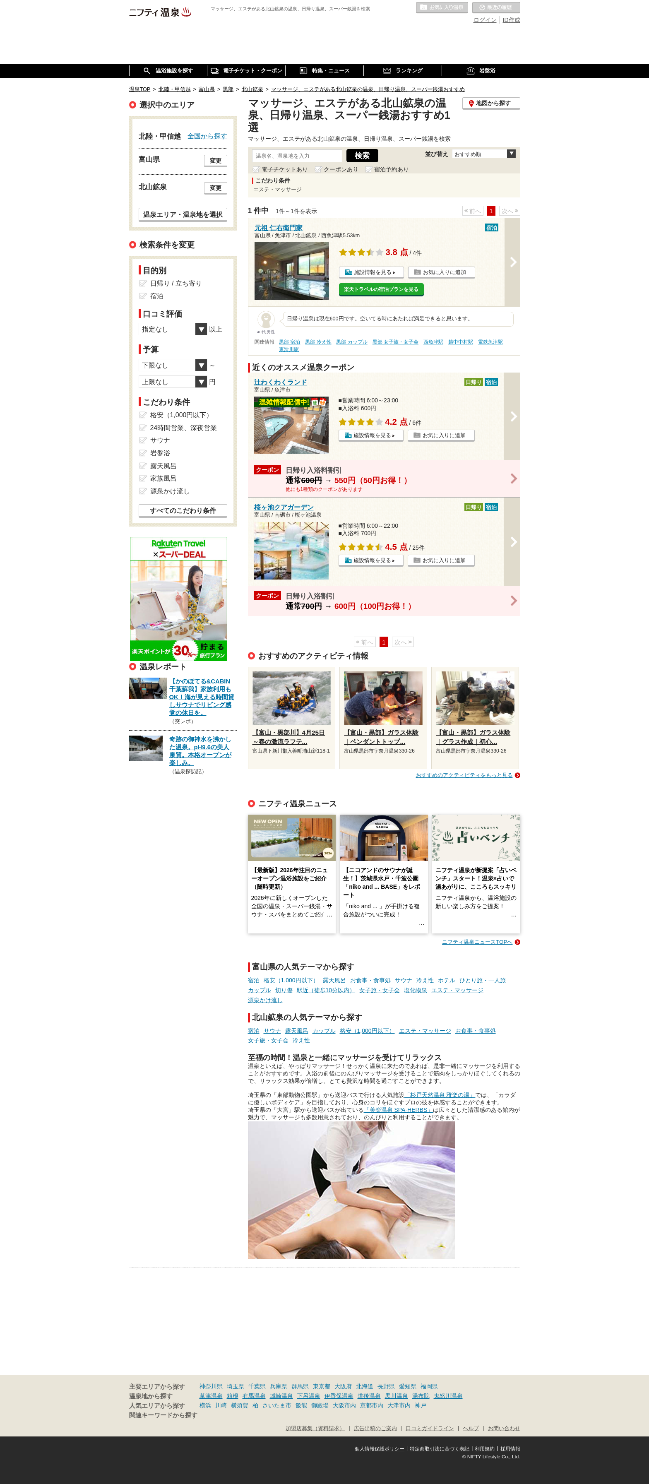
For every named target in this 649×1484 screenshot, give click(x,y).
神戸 (420, 1405)
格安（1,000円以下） (291, 980)
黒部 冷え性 (318, 342)
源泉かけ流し (265, 1000)
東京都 (321, 1386)
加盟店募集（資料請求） (315, 1428)
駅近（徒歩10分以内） (326, 990)
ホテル (446, 980)
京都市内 (371, 1405)
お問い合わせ (504, 1428)
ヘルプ (471, 1428)
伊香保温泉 (338, 1396)
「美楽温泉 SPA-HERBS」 (398, 1109)
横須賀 (239, 1405)
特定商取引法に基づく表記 (439, 1449)
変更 (215, 160)
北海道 (364, 1386)
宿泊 (254, 980)
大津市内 (399, 1405)
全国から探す (207, 136)
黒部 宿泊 (289, 342)
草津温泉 (211, 1396)
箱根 (232, 1396)
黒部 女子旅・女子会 (395, 342)
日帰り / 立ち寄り (176, 283)
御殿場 (320, 1405)
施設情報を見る (373, 272)
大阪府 (343, 1386)
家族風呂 (163, 478)
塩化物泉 (415, 990)
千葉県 (257, 1386)
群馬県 (300, 1386)
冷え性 (425, 980)
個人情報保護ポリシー (379, 1449)
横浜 (205, 1405)
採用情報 (510, 1449)
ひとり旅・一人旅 (482, 980)
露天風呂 (334, 980)
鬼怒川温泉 (448, 1396)
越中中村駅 (460, 342)
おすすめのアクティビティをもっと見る (464, 775)
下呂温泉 (308, 1396)
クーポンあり (341, 169)
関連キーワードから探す (163, 1415)
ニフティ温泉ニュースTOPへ (477, 942)
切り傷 (284, 990)
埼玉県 (235, 1386)
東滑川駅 (289, 349)
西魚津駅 (433, 342)
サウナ (403, 980)
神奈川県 (211, 1386)
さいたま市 (276, 1405)
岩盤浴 (160, 453)
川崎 (221, 1405)
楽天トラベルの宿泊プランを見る (381, 289)
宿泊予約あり (391, 169)
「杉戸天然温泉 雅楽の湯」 (440, 1095)
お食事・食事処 (370, 980)
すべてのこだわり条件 (183, 510)
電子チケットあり (285, 169)
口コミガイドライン (430, 1428)
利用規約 (485, 1449)
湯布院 (421, 1396)
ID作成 (511, 20)
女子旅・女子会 (379, 990)
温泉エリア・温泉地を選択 (183, 214)
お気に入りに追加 (444, 272)
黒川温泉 (396, 1396)
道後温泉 (369, 1396)
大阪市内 (344, 1405)
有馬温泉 (254, 1396)
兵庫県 (278, 1386)
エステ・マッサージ (457, 990)
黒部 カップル (351, 342)
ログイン (485, 20)
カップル (259, 990)
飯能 (301, 1405)
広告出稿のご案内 (375, 1428)
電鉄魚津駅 (490, 342)
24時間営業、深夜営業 (183, 427)
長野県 (386, 1386)
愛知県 (407, 1386)
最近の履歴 (496, 8)
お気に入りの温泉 (442, 8)
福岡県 (429, 1386)
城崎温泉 (281, 1396)
